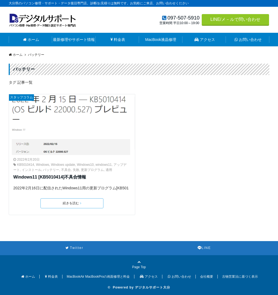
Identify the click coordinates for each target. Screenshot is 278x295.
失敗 (76, 170)
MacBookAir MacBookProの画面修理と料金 (98, 276)
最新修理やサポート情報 (74, 39)
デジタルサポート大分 (152, 287)
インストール (31, 170)
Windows (42, 165)
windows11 (104, 165)
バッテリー (51, 170)
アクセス (204, 39)
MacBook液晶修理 (160, 39)
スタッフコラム (21, 97)
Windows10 (85, 165)
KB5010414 (25, 165)
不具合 (66, 170)
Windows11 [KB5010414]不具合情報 (49, 177)
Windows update (63, 165)
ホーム (31, 39)
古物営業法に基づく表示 (240, 276)
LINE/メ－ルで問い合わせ (235, 19)
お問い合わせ (248, 39)
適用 (109, 170)
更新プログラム (92, 170)
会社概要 (206, 276)
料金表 (117, 39)
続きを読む (72, 203)
